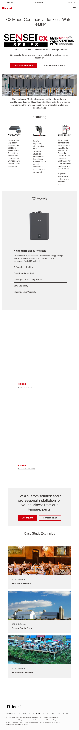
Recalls (51, 713)
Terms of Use (12, 713)
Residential (8, 2)
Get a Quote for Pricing (26, 387)
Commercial (39, 2)
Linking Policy (39, 713)
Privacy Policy (26, 713)
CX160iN (22, 384)
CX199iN (22, 465)
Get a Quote (27, 518)
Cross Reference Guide (54, 65)
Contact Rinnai (50, 518)
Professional (71, 2)
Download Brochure (23, 65)
